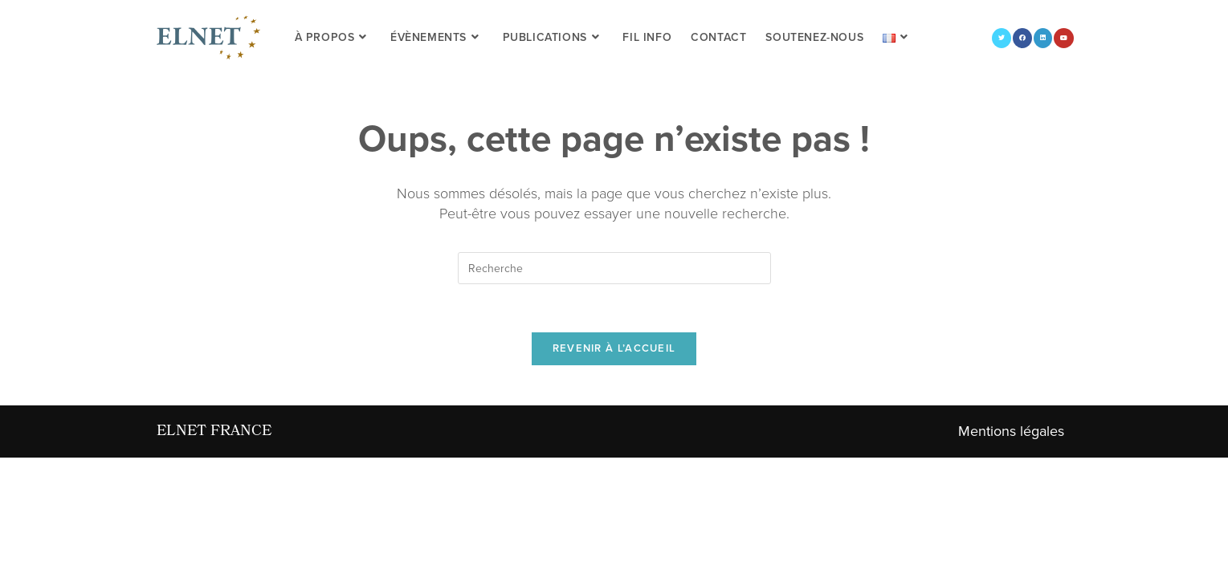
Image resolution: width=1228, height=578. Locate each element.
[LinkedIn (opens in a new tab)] (1043, 38)
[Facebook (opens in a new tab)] (1022, 38)
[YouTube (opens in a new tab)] (1064, 38)
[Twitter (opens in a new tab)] (1001, 38)
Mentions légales (1011, 431)
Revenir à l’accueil (614, 348)
